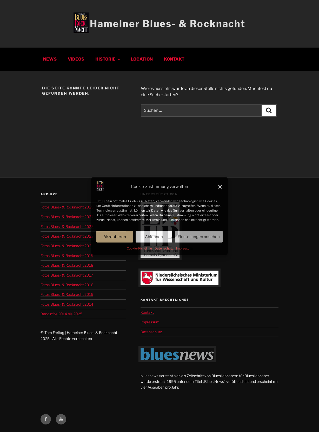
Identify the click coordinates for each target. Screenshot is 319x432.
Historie (108, 59)
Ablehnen (154, 236)
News (50, 59)
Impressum (184, 248)
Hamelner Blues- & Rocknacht (167, 23)
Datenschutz (164, 248)
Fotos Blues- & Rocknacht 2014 (67, 304)
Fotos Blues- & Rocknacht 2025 (67, 207)
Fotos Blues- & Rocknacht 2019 (67, 255)
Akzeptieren (114, 236)
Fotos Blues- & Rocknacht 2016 (67, 285)
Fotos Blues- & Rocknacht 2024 (67, 216)
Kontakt (174, 59)
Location (142, 59)
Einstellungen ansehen (199, 236)
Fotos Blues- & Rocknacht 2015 (67, 294)
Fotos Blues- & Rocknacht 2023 (67, 226)
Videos (76, 59)
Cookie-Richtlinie (139, 248)
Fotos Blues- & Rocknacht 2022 (67, 236)
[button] (220, 186)
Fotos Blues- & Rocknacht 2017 (67, 275)
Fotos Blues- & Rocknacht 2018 (67, 265)
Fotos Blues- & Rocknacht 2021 (67, 246)
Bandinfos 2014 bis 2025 (61, 314)
